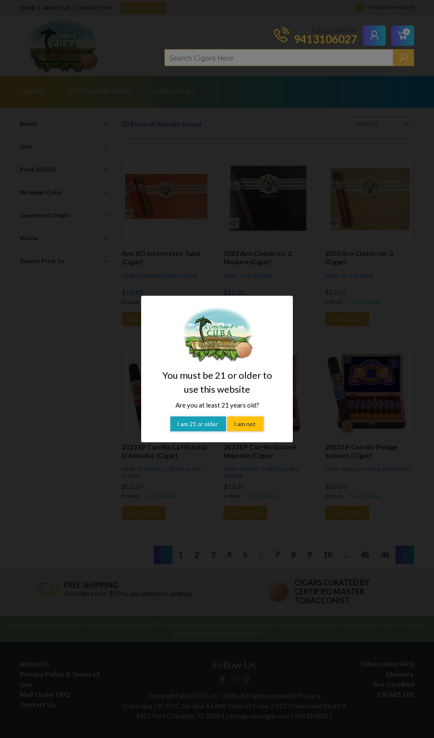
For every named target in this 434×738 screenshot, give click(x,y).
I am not (245, 412)
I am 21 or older (198, 412)
